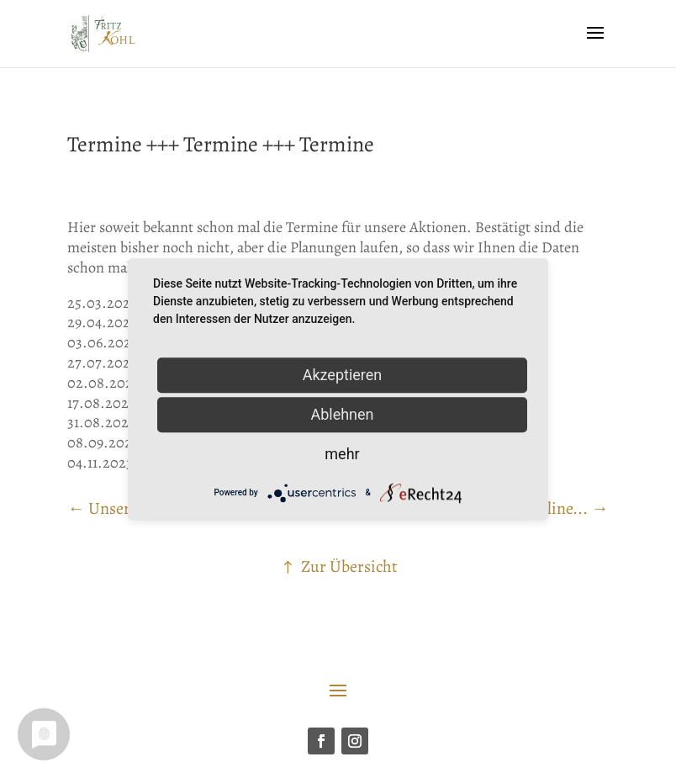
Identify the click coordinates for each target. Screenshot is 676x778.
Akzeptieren (343, 375)
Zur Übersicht (349, 566)
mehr (342, 454)
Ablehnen (341, 414)
